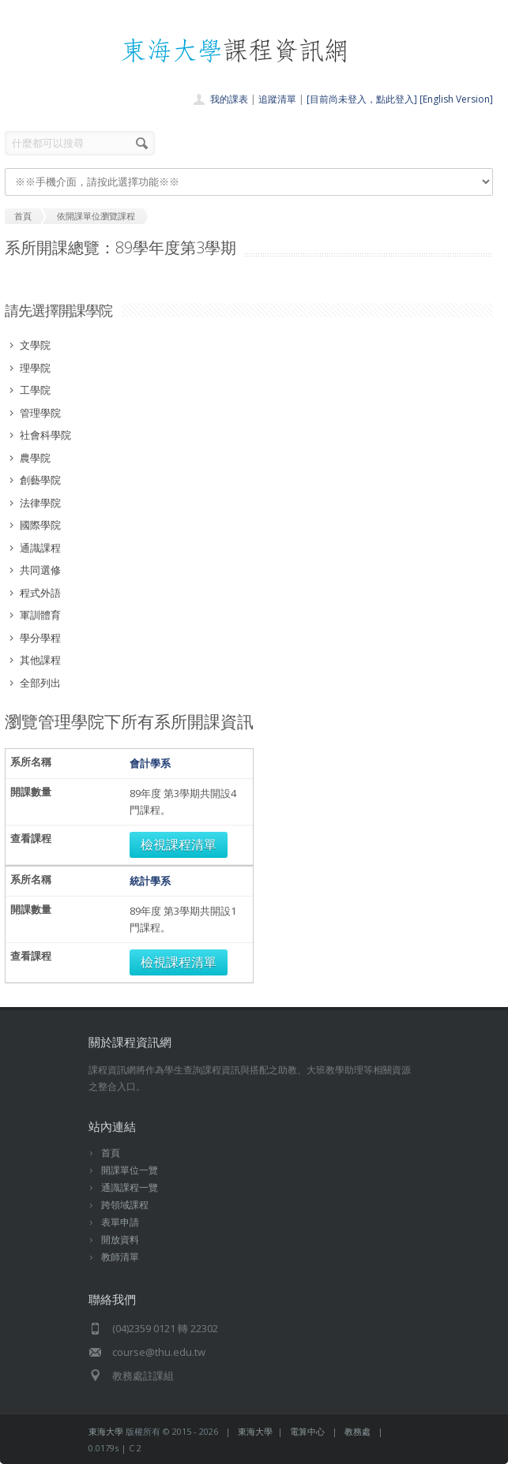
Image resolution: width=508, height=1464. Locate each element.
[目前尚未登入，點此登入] (362, 99)
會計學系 (150, 763)
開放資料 (120, 1239)
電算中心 (307, 1431)
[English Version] (456, 99)
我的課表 (229, 99)
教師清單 (120, 1257)
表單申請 (120, 1222)
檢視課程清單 (178, 844)
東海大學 (105, 1431)
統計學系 (150, 881)
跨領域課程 (125, 1204)
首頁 (110, 1152)
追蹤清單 (277, 99)
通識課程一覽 (129, 1187)
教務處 (357, 1431)
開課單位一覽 (129, 1170)
